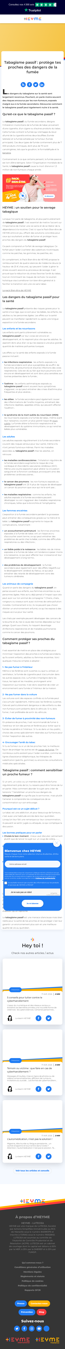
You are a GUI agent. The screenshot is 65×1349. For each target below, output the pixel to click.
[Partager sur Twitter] (35, 84)
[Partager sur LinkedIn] (41, 84)
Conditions (57, 894)
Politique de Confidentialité (45, 878)
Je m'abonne (33, 903)
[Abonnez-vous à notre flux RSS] (23, 84)
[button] (3, 19)
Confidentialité (50, 894)
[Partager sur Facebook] (29, 84)
